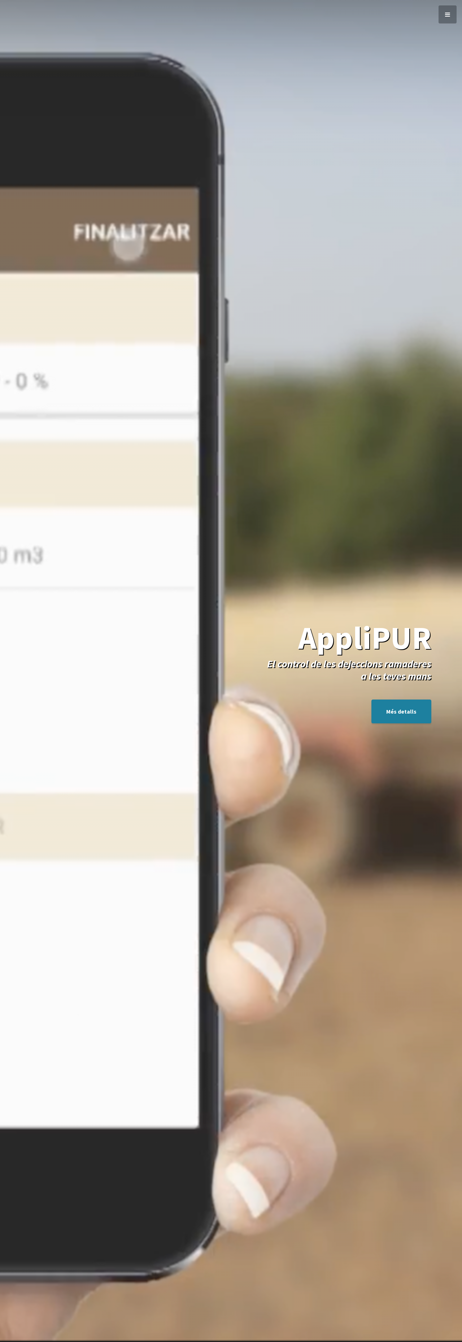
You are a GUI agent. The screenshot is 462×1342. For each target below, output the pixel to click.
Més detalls (401, 711)
